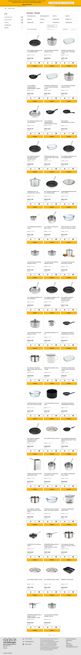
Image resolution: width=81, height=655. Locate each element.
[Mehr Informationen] (27, 4)
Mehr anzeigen (52, 26)
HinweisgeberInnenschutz (72, 646)
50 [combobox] (73, 29)
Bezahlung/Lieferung (71, 639)
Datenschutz (69, 640)
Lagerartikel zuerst (8, 17)
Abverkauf (7, 22)
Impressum (68, 643)
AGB (67, 642)
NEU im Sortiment (8, 19)
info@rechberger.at (29, 641)
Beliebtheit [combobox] (65, 29)
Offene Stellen (28, 644)
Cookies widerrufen (7, 653)
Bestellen (35, 66)
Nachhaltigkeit (69, 645)
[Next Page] (55, 29)
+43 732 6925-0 (28, 639)
